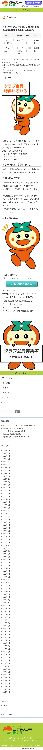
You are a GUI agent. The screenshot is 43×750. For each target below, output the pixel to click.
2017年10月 (7, 646)
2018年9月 (6, 626)
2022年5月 (6, 531)
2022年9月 (6, 519)
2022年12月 (7, 511)
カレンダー (5, 397)
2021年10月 (7, 551)
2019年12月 (7, 600)
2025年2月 (6, 459)
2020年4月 (6, 591)
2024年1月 (6, 476)
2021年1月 (6, 577)
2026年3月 (6, 450)
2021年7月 (6, 560)
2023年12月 (7, 479)
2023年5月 (6, 496)
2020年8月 (6, 585)
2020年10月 (7, 582)
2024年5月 (6, 470)
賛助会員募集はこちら (30, 741)
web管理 (24, 748)
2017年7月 (6, 654)
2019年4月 (6, 614)
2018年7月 (6, 631)
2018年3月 (6, 637)
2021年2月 (6, 574)
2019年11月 (7, 603)
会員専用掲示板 (33, 3)
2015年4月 (6, 692)
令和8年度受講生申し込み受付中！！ (15, 428)
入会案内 (4, 388)
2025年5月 (6, 456)
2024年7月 (6, 467)
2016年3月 (6, 683)
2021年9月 (6, 554)
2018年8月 (6, 629)
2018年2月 (6, 640)
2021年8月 (6, 557)
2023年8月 (6, 488)
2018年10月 (7, 623)
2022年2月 (6, 539)
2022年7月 (6, 525)
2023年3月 (6, 502)
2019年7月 (6, 611)
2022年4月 (6, 534)
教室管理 (31, 748)
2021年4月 (6, 568)
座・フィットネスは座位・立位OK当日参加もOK (19, 425)
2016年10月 (7, 669)
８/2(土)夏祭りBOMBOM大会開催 (14, 431)
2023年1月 (6, 508)
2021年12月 (7, 545)
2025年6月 (6, 453)
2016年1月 (6, 689)
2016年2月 (6, 686)
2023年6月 (6, 493)
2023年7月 (6, 490)
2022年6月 (6, 528)
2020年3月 (6, 594)
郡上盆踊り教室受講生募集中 (12, 434)
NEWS (5, 705)
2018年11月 (7, 620)
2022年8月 (6, 522)
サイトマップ (26, 738)
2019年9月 (6, 606)
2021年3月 (6, 571)
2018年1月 (6, 643)
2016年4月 (6, 680)
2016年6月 (6, 675)
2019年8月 (6, 608)
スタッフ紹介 (6, 392)
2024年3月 (6, 473)
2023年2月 (6, 505)
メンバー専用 (7, 714)
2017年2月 (6, 663)
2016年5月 (6, 677)
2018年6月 (6, 634)
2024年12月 (7, 462)
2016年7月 (6, 672)
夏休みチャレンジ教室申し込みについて (16, 437)
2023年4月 (6, 499)
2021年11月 (7, 548)
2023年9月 (6, 485)
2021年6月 (6, 562)
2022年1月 (6, 542)
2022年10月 (7, 516)
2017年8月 (6, 652)
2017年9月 (6, 649)
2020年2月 (6, 597)
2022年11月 (7, 513)
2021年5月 (6, 565)
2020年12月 (7, 580)
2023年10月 (7, 482)
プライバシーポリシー (11, 741)
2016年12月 (7, 666)
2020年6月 (6, 588)
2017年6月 (6, 657)
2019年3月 (6, 617)
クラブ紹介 (5, 383)
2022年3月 (6, 536)
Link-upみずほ (6, 378)
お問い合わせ (6, 402)
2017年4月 (6, 660)
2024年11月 (7, 465)
